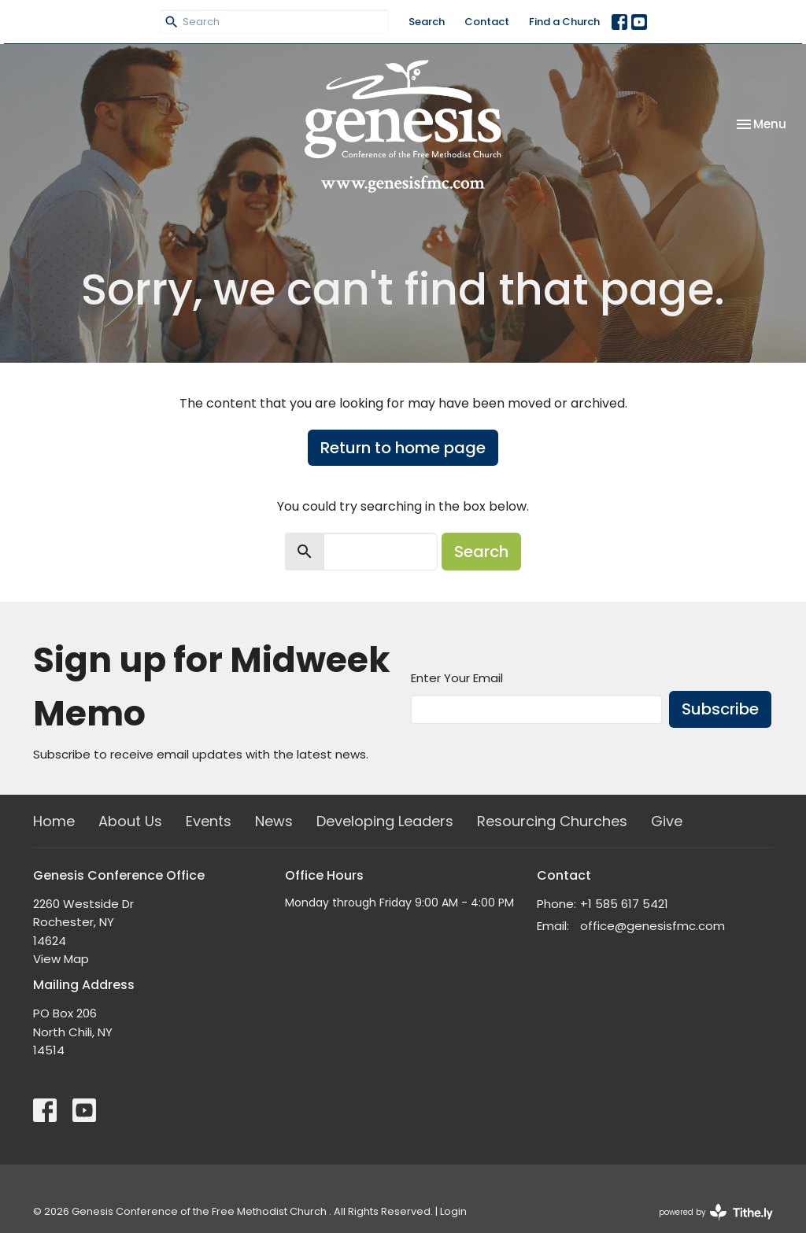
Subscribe (720, 709)
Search (427, 21)
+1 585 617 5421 (624, 903)
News (274, 821)
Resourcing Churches (552, 821)
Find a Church (564, 21)
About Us (130, 821)
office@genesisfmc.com (652, 925)
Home (54, 821)
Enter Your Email (457, 678)
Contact (486, 21)
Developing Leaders (384, 821)
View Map (61, 959)
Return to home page (403, 448)
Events (208, 821)
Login (453, 1211)
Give (666, 821)
